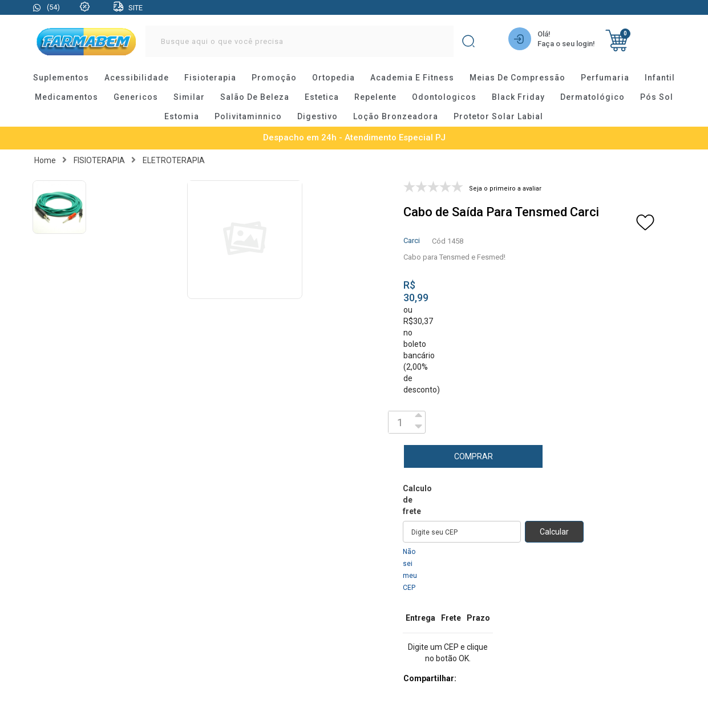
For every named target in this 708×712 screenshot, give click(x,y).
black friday (518, 97)
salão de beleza (254, 97)
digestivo (317, 117)
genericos (136, 97)
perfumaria (605, 78)
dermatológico (592, 97)
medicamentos (66, 97)
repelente (375, 97)
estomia (181, 117)
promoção (274, 78)
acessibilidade (136, 78)
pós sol (656, 97)
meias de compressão (517, 78)
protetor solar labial (498, 117)
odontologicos (444, 97)
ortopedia (333, 78)
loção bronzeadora (395, 117)
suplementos (61, 78)
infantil (660, 78)
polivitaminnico (248, 117)
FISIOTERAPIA (99, 160)
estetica (322, 97)
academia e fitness (412, 78)
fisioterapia (210, 78)
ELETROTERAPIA (174, 160)
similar (189, 97)
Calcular (554, 531)
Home (45, 160)
